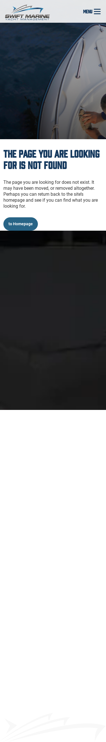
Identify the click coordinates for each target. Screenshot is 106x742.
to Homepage (20, 223)
